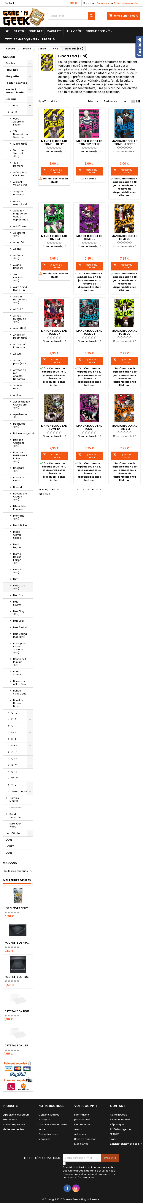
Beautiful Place (18, 479)
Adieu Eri (18, 242)
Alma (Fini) (19, 328)
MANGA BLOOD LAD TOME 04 (54, 237)
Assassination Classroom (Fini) (21, 404)
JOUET (10, 840)
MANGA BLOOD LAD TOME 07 (54, 332)
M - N (14, 745)
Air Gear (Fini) (18, 257)
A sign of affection (18, 193)
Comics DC (16, 807)
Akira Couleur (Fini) (18, 277)
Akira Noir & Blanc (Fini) (20, 288)
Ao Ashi (17, 354)
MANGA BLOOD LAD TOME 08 (89, 332)
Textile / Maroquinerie (21, 39)
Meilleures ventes (13, 1129)
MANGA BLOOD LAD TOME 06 (125, 237)
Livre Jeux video (15, 825)
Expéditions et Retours (16, 1114)
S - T (14, 765)
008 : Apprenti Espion (18, 121)
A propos (44, 1119)
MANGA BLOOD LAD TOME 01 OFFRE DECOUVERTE (54, 144)
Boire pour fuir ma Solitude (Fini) (19, 648)
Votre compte (85, 1106)
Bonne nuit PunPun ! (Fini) (19, 662)
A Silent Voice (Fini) (20, 183)
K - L (13, 739)
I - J (13, 732)
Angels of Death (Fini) (20, 336)
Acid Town (19, 226)
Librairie (48, 39)
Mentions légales (49, 1114)
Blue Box (18, 595)
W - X (14, 778)
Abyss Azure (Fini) (20, 202)
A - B (14, 112)
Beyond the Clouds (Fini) (20, 496)
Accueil (9, 57)
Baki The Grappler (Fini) (18, 443)
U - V (14, 772)
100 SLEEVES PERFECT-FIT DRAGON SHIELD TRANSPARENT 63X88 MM (17, 908)
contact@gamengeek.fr (126, 1144)
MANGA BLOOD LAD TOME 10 (54, 427)
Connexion (102, 3)
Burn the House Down (18, 703)
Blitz (15, 579)
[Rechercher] (71, 16)
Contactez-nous (48, 1134)
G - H (14, 726)
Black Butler (20, 525)
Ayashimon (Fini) (20, 415)
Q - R (14, 758)
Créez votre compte (126, 3)
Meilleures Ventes (17, 880)
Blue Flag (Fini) (18, 612)
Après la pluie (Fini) (19, 362)
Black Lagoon (17, 546)
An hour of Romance (19, 346)
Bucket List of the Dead (20, 682)
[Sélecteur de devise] (75, 3)
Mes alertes (81, 1144)
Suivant (95, 489)
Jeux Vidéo (73, 31)
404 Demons (18, 164)
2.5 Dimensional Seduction (20, 134)
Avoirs (78, 1129)
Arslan (17, 395)
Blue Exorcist (17, 603)
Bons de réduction (85, 1139)
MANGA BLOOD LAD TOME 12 (125, 427)
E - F (13, 719)
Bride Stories (17, 673)
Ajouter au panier (52, 171)
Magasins (44, 1139)
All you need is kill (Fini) (19, 318)
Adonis (17, 249)
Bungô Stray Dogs (19, 692)
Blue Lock (18, 621)
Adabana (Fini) (19, 234)
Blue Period (20, 627)
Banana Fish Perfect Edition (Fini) (20, 457)
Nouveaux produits (14, 1124)
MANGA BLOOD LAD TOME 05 (89, 237)
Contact (9, 3)
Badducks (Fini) (19, 425)
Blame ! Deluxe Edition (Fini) (17, 558)
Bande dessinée (15, 815)
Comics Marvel (14, 799)
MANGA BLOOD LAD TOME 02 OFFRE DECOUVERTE (89, 144)
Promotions (10, 1119)
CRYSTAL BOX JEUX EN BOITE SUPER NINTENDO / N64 (17, 1045)
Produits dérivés (98, 31)
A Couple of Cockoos (20, 174)
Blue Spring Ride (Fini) (20, 635)
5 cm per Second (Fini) (18, 153)
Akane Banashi (18, 266)
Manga (13, 105)
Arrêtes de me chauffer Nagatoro (19, 374)
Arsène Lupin (17, 387)
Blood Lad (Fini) (19, 587)
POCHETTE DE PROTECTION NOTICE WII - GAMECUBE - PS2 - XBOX (17, 976)
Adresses (80, 1134)
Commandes (82, 1124)
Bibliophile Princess (19, 507)
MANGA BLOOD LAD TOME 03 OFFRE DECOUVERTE (125, 144)
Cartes (19, 31)
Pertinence (115, 101)
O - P (14, 752)
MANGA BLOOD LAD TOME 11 (89, 427)
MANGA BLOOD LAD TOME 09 (125, 332)
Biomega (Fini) (18, 517)
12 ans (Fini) (20, 144)
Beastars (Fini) (18, 469)
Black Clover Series (17, 535)
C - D (14, 713)
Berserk (18, 487)
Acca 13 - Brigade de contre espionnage (20, 215)
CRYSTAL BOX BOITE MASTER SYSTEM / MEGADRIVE (17, 1011)
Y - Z (14, 785)
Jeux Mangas (19, 791)
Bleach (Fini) (17, 571)
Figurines (35, 31)
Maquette (54, 31)
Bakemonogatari (23, 433)
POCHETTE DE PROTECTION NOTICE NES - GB (17, 942)
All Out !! (18, 309)
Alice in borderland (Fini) (20, 299)
